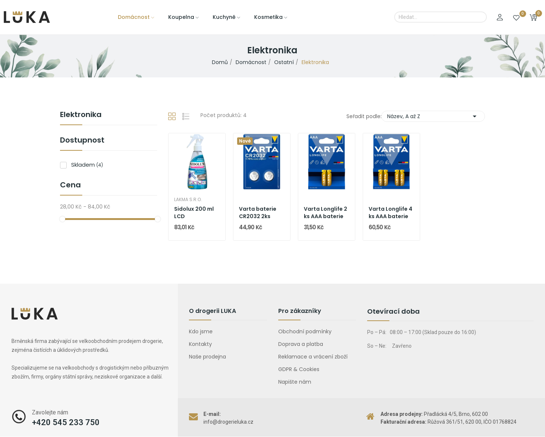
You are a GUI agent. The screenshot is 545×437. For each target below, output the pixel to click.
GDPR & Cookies (298, 369)
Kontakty (200, 344)
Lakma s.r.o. (188, 199)
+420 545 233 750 (66, 422)
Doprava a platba (300, 344)
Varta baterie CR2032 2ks (257, 213)
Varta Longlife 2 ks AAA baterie (325, 213)
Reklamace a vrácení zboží (313, 356)
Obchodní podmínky (305, 331)
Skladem (87, 165)
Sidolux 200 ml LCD (194, 213)
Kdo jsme (201, 331)
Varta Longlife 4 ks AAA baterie (390, 213)
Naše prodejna (207, 356)
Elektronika (81, 115)
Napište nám (294, 382)
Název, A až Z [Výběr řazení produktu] (433, 116)
